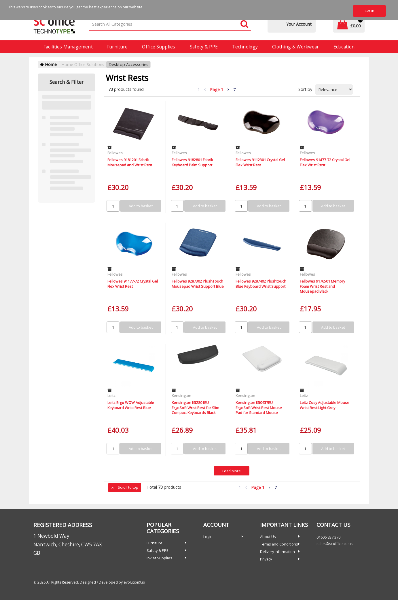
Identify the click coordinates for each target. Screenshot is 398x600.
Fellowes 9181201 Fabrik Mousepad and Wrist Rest (129, 162)
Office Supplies (158, 47)
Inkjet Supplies (159, 557)
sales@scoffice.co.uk (334, 543)
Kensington (181, 395)
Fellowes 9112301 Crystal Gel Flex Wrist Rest (260, 162)
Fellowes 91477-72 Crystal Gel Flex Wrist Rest (325, 162)
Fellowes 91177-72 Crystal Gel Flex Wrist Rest (132, 284)
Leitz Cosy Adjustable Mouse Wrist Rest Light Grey (324, 405)
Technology (245, 47)
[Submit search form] (244, 24)
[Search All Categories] (170, 24)
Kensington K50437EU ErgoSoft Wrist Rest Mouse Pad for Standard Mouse (259, 407)
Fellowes (115, 152)
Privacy (266, 559)
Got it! (369, 11)
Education (344, 47)
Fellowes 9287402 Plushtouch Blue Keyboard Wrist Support (261, 284)
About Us (268, 536)
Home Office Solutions (82, 64)
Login (208, 536)
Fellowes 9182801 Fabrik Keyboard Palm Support (192, 162)
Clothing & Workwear (295, 47)
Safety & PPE (204, 47)
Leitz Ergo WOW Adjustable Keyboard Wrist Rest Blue (130, 405)
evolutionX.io (134, 582)
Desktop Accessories (128, 64)
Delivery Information (277, 551)
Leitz (111, 395)
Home (48, 64)
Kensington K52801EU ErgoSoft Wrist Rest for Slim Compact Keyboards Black (195, 407)
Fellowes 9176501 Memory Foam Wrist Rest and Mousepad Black (322, 286)
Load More (231, 470)
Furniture (117, 47)
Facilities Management (68, 47)
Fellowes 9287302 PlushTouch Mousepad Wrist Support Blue (198, 284)
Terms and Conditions (279, 544)
